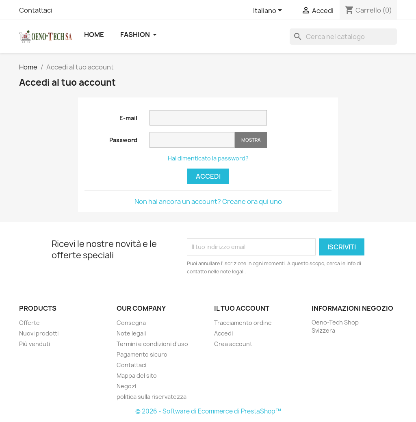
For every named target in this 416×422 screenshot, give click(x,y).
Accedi (208, 176)
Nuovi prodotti (38, 333)
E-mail (128, 118)
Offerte (29, 323)
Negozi (126, 386)
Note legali (131, 333)
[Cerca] (343, 36)
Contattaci (35, 10)
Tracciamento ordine (243, 323)
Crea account (233, 344)
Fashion (138, 34)
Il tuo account (241, 308)
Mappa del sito (137, 375)
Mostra (250, 140)
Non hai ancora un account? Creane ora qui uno (208, 201)
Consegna (131, 323)
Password (123, 140)
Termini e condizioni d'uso (152, 344)
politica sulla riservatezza (151, 396)
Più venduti (34, 344)
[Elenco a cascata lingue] (269, 11)
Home (94, 34)
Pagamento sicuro (142, 354)
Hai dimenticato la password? (208, 158)
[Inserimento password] (192, 140)
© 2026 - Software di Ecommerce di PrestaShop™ (208, 411)
